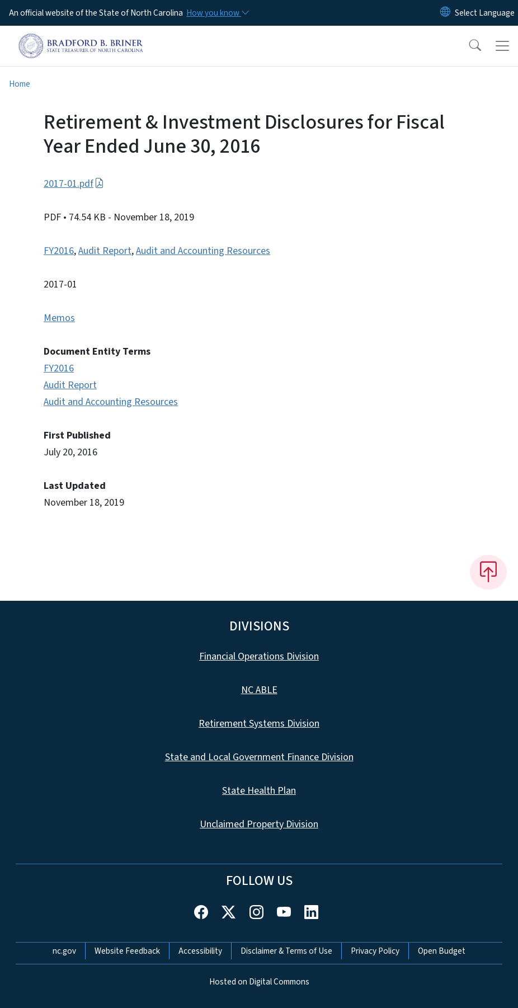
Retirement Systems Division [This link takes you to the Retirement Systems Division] (259, 724)
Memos (59, 318)
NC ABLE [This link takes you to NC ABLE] (259, 690)
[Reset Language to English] (445, 12)
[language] (485, 12)
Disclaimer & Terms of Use (286, 951)
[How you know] (217, 12)
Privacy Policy (375, 951)
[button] (467, 45)
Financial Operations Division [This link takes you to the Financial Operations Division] (259, 656)
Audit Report (104, 251)
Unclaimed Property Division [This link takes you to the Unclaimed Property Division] (259, 824)
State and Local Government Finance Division (259, 757)
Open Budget (441, 951)
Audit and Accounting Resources (203, 251)
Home (19, 84)
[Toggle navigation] (502, 45)
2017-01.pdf (74, 184)
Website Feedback (127, 951)
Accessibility (200, 951)
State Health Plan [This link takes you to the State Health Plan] (259, 791)
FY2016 (59, 251)
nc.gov (64, 951)
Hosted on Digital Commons (259, 982)
